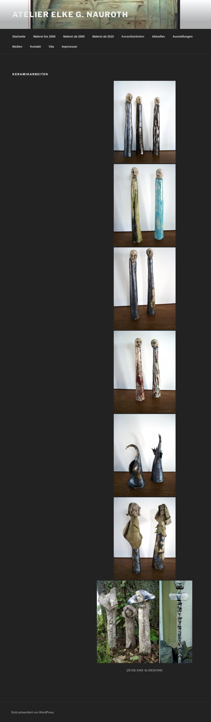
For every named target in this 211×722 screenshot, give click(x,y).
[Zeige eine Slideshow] (145, 670)
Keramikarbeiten (133, 36)
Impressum (69, 46)
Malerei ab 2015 (103, 36)
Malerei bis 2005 (44, 36)
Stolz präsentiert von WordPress (32, 712)
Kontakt (35, 46)
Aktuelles (158, 36)
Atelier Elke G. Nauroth (70, 14)
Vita (51, 46)
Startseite (19, 36)
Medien (17, 46)
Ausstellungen (182, 36)
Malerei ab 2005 (74, 36)
